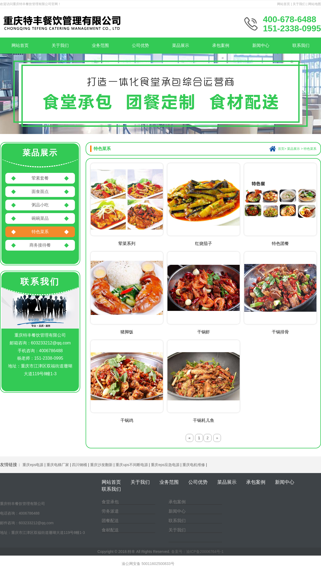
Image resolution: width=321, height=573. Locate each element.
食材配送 (110, 530)
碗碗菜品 (40, 218)
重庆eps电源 (33, 465)
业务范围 (100, 45)
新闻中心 (260, 45)
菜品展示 (180, 45)
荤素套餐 (40, 178)
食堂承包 (110, 502)
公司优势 (140, 45)
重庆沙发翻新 (101, 465)
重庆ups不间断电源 (132, 465)
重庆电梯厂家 (58, 465)
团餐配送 (110, 520)
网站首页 (283, 4)
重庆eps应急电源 (165, 465)
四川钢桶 (79, 465)
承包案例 (220, 45)
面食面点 (40, 191)
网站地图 (314, 4)
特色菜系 (40, 231)
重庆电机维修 (193, 465)
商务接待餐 (40, 245)
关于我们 (299, 4)
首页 (281, 149)
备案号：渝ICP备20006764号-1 (197, 551)
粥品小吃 (40, 205)
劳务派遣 (110, 511)
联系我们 (300, 45)
